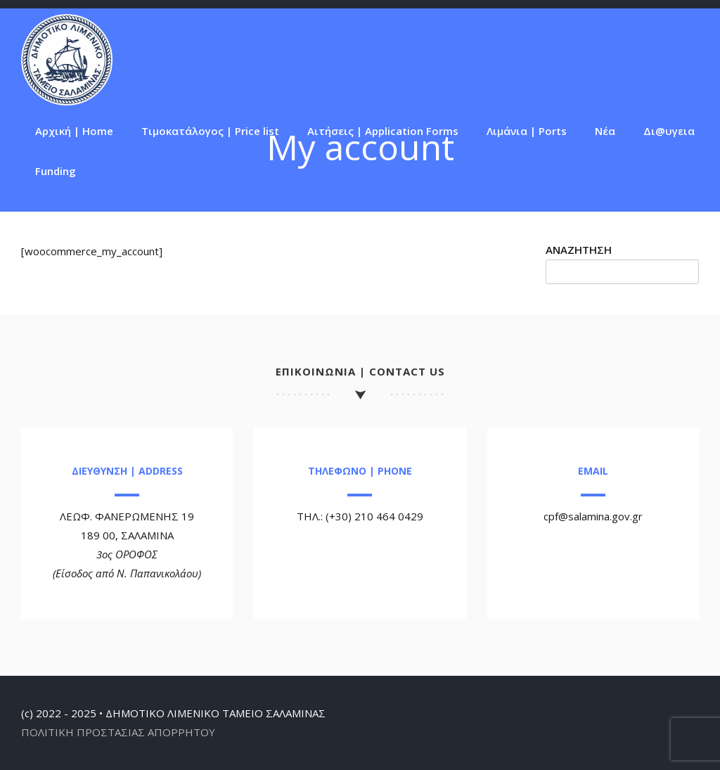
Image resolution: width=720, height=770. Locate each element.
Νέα (605, 131)
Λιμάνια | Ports (527, 131)
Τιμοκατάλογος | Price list (210, 131)
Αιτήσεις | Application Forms (382, 131)
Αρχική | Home (74, 131)
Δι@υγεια (669, 131)
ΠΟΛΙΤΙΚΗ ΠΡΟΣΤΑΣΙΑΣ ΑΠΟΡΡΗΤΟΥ (118, 732)
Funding (55, 171)
